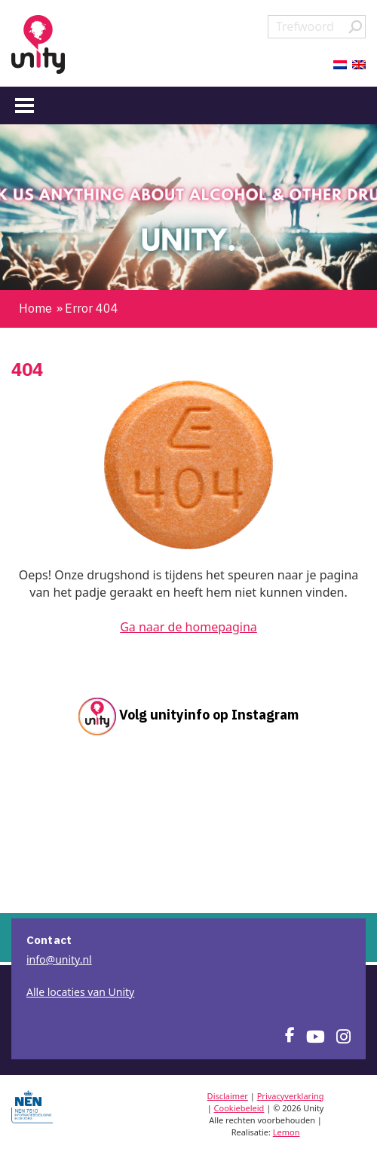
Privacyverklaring (290, 1095)
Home (35, 308)
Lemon (286, 1132)
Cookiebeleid (239, 1108)
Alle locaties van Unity (80, 992)
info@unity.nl (59, 959)
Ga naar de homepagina (188, 627)
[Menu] (24, 105)
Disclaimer (227, 1095)
